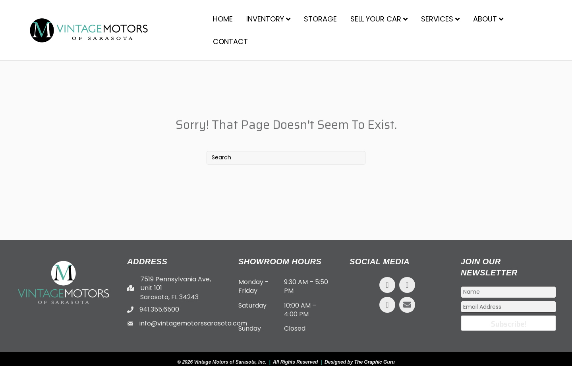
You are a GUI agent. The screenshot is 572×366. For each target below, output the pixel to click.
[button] (387, 285)
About (485, 19)
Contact (230, 41)
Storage (320, 19)
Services (437, 19)
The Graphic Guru (374, 362)
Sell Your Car (375, 19)
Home (223, 19)
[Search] (286, 158)
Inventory (265, 19)
